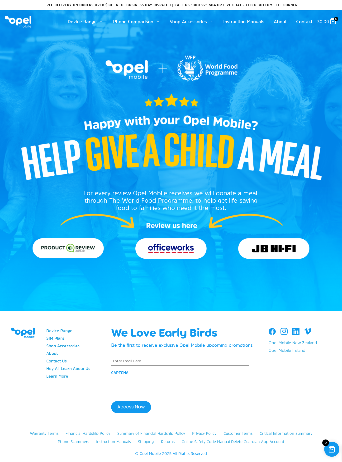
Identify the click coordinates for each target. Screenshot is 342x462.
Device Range (88, 21)
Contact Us (56, 361)
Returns (168, 441)
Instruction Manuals (243, 21)
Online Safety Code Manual (206, 441)
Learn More (57, 376)
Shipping (146, 441)
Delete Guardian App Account (257, 441)
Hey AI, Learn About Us (68, 368)
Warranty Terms (44, 433)
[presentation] (147, 386)
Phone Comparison (139, 21)
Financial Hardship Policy (88, 433)
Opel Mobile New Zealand (293, 342)
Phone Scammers (73, 441)
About (280, 21)
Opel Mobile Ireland (287, 350)
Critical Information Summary (286, 433)
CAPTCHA (119, 372)
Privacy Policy (204, 433)
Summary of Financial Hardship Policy (151, 433)
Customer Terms (237, 433)
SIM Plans (55, 338)
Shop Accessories (194, 21)
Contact (304, 21)
